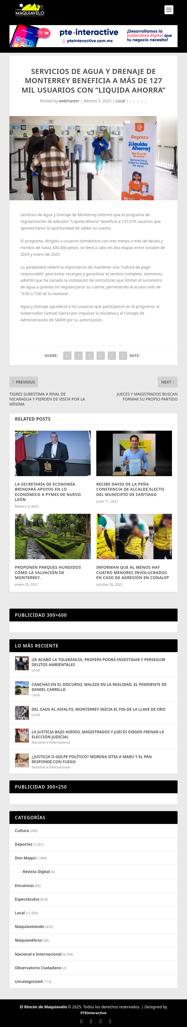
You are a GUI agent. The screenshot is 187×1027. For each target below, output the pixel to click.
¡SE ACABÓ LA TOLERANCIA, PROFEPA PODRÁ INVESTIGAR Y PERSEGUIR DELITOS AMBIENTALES (99, 662)
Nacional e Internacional (51, 742)
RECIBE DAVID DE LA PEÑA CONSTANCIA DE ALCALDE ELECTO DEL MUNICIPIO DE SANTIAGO (130, 489)
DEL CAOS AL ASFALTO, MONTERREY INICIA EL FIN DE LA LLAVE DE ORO (99, 709)
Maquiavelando (29, 926)
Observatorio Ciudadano (38, 967)
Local (120, 100)
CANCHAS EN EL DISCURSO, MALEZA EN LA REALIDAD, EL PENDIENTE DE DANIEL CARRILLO (99, 687)
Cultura (22, 830)
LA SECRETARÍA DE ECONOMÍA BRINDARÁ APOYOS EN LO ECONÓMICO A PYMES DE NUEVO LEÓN (48, 491)
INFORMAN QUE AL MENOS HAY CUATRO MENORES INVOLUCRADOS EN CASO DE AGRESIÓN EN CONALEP (132, 572)
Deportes (24, 844)
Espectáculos (27, 899)
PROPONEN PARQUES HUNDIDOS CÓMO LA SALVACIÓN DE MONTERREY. (48, 572)
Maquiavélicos (28, 940)
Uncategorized (29, 981)
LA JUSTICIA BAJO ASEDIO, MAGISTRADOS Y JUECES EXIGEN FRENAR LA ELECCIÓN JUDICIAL (98, 734)
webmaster (69, 100)
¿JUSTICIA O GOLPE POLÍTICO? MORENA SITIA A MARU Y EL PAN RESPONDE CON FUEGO (92, 759)
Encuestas (24, 885)
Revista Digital (36, 871)
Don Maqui (25, 857)
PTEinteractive (93, 1012)
